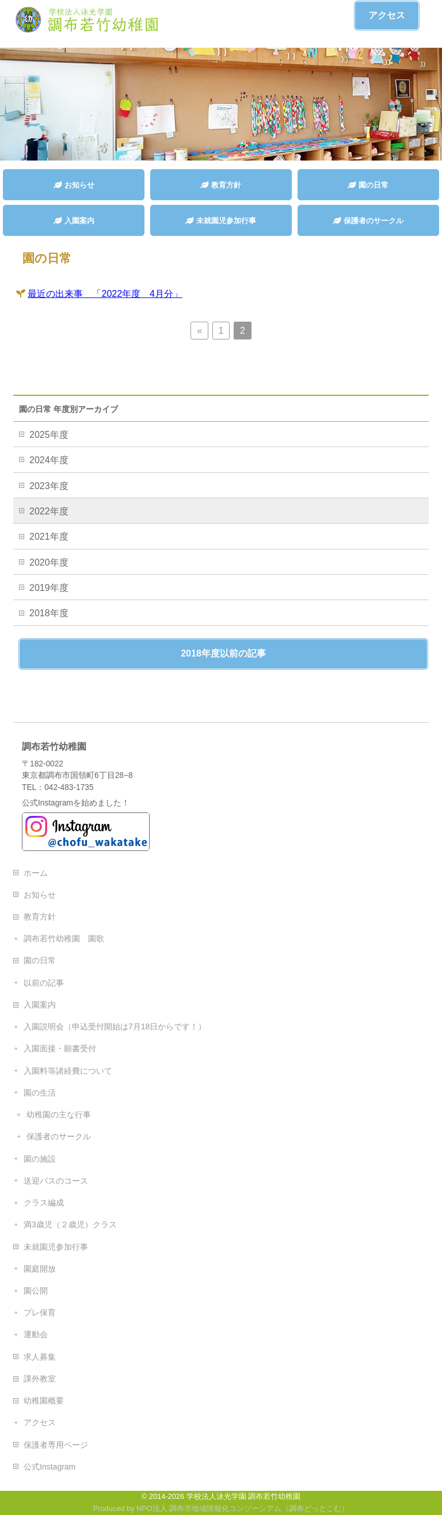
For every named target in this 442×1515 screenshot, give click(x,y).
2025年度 (48, 435)
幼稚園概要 (44, 1400)
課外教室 (40, 1378)
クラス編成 (44, 1202)
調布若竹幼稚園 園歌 (64, 938)
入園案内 (40, 1004)
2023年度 (48, 486)
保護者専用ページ (56, 1444)
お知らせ (40, 894)
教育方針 (40, 916)
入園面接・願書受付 (60, 1048)
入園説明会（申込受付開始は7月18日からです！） (115, 1026)
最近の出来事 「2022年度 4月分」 (105, 294)
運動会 (36, 1334)
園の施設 (40, 1158)
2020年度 (48, 562)
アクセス (386, 15)
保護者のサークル (58, 1136)
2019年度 (48, 588)
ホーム (36, 872)
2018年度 (48, 613)
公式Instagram (49, 1466)
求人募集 (40, 1356)
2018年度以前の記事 (223, 653)
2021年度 (48, 536)
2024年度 (48, 460)
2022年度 (48, 511)
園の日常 (40, 960)
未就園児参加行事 (56, 1246)
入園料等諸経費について (68, 1070)
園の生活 (40, 1092)
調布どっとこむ (315, 1508)
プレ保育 (40, 1312)
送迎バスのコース (56, 1180)
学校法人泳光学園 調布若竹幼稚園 (243, 1496)
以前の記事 (44, 982)
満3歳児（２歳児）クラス (70, 1224)
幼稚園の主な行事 (58, 1114)
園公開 (36, 1290)
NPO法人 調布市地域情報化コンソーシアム (208, 1508)
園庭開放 (40, 1268)
